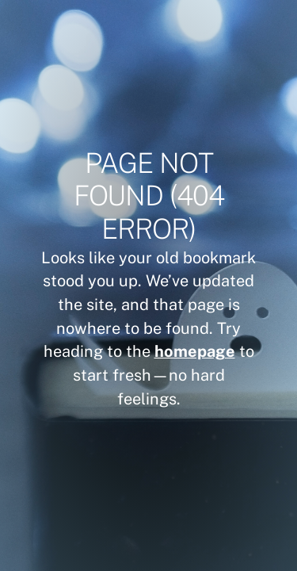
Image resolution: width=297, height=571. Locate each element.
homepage (194, 351)
